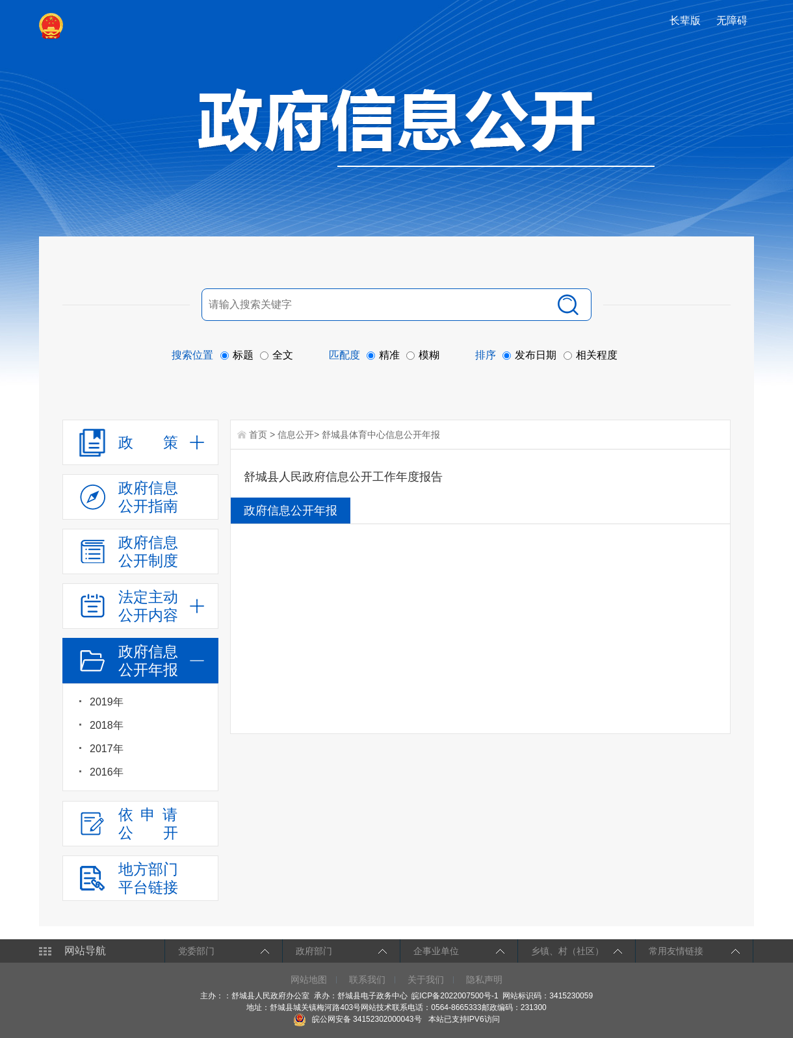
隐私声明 (484, 979)
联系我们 (367, 979)
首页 (258, 434)
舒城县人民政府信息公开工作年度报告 (343, 476)
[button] (686, 20)
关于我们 (426, 979)
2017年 (107, 748)
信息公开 (296, 434)
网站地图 (309, 979)
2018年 (107, 725)
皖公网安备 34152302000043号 (357, 1019)
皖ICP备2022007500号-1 (454, 995)
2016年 (107, 772)
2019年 (107, 701)
